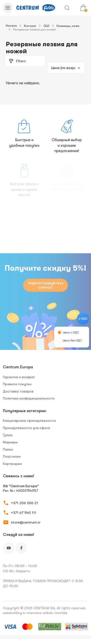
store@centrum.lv (25, 522)
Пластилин (12, 456)
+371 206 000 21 (24, 503)
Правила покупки (17, 384)
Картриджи (12, 464)
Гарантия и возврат (19, 377)
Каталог (30, 26)
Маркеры (10, 442)
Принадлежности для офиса (26, 428)
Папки (8, 449)
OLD (46, 26)
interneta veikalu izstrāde (46, 613)
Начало (11, 25)
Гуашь (8, 435)
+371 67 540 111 (23, 512)
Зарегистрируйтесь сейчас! (45, 285)
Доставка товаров (18, 391)
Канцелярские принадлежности (29, 421)
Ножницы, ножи (68, 26)
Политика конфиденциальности (29, 398)
